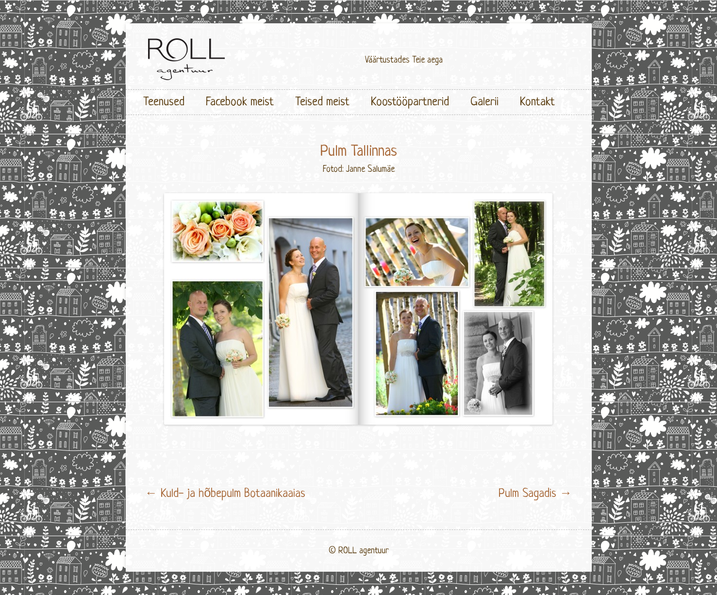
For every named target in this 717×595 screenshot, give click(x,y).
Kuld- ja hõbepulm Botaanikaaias (225, 493)
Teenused (163, 102)
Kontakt (537, 102)
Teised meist (322, 102)
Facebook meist (240, 102)
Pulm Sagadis (535, 493)
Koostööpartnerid (410, 102)
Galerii (484, 102)
